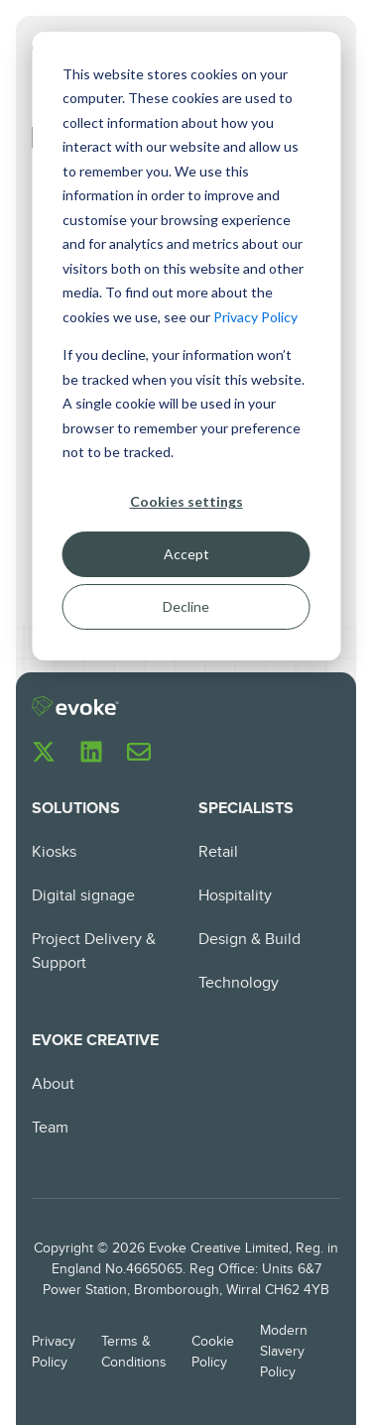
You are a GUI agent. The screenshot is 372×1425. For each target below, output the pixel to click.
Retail (218, 852)
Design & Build (249, 939)
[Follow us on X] (44, 752)
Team (50, 1128)
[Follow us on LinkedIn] (91, 752)
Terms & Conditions (134, 1352)
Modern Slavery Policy (284, 1351)
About (53, 1084)
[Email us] (139, 752)
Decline (186, 606)
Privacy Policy (255, 316)
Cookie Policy (212, 1352)
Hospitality (235, 896)
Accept (186, 553)
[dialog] (186, 346)
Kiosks (54, 852)
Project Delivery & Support (94, 951)
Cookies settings (186, 501)
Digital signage (83, 896)
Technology (238, 983)
